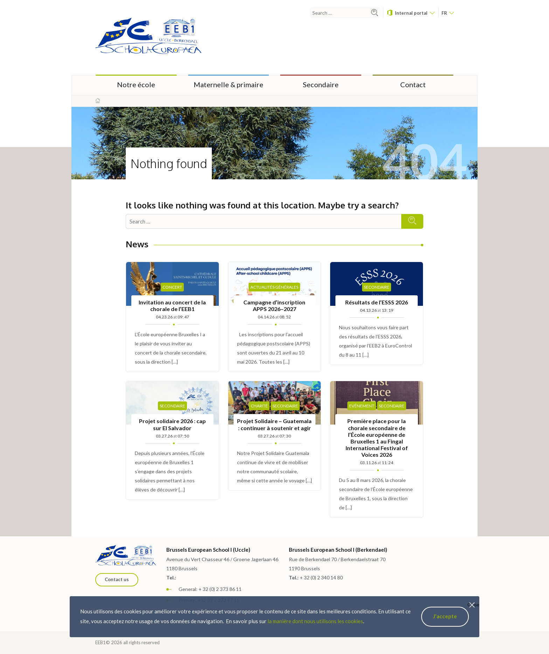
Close (473, 604)
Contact (413, 84)
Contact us (117, 579)
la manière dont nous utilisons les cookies (315, 621)
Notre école (136, 84)
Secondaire (321, 84)
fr (448, 13)
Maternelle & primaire (228, 84)
